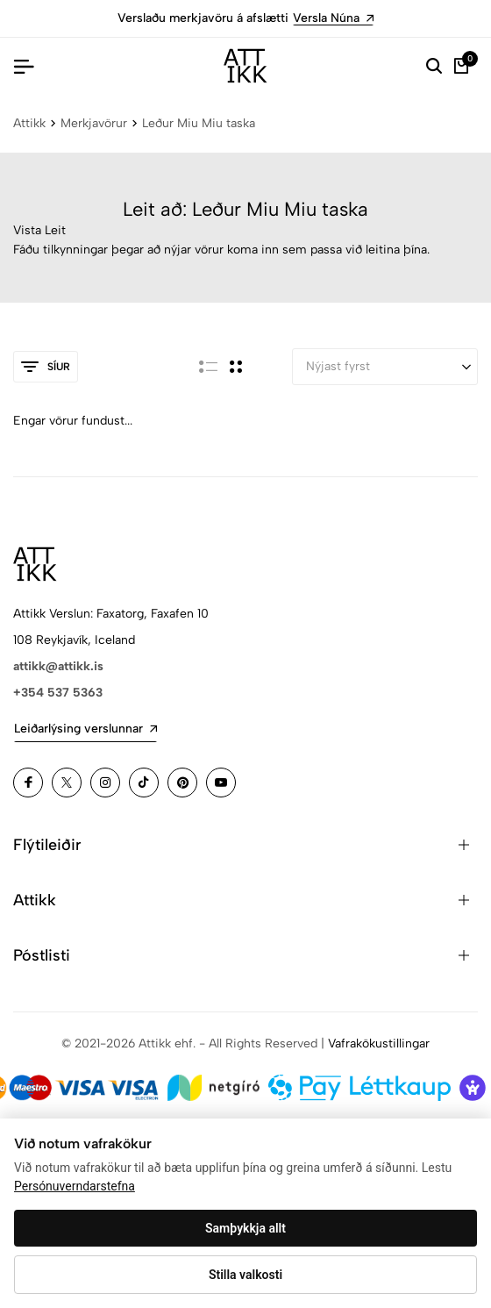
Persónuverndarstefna (74, 1186)
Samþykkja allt (245, 1228)
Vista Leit (39, 230)
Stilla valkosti (245, 1275)
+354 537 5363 (58, 692)
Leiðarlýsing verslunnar (85, 728)
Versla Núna (333, 18)
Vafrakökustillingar (379, 1043)
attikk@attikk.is (58, 666)
